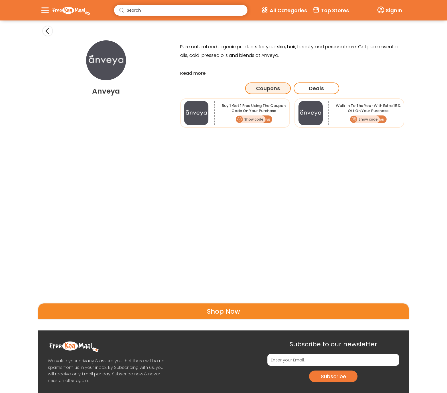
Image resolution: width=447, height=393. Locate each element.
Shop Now (223, 311)
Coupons (268, 88)
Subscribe (333, 376)
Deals (316, 88)
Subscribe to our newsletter (333, 344)
